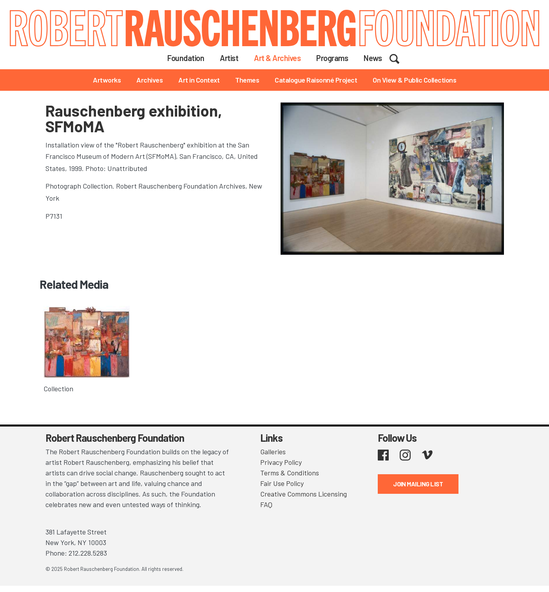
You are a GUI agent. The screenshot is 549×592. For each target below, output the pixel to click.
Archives (149, 80)
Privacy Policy (281, 462)
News (373, 58)
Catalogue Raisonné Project (316, 80)
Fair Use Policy (282, 483)
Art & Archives (277, 58)
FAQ (266, 504)
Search (399, 57)
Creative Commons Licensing (303, 493)
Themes (247, 80)
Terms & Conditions (289, 472)
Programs (332, 58)
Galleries (273, 451)
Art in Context (198, 80)
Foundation (185, 58)
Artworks (107, 80)
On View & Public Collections (414, 80)
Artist (229, 58)
